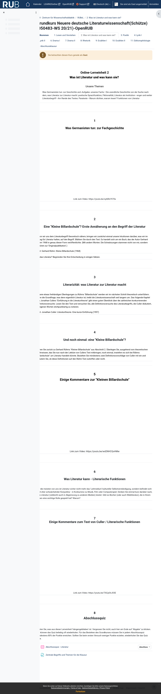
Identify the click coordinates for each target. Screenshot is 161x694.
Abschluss (142, 656)
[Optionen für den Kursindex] (36, 12)
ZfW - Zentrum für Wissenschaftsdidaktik (64, 17)
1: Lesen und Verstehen (73, 40)
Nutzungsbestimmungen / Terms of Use (66, 688)
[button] (102, 4)
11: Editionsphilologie (55, 51)
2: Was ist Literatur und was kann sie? (112, 17)
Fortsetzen (80, 691)
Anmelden (154, 4)
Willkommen (51, 40)
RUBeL (89, 17)
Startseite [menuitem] (27, 4)
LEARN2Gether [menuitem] (51, 4)
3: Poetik (134, 40)
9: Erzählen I (122, 45)
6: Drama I (76, 45)
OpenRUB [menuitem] (66, 4)
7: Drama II (92, 45)
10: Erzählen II (140, 45)
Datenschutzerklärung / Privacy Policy (96, 688)
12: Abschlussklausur (80, 51)
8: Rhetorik (107, 45)
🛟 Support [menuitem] (81, 4)
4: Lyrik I (49, 45)
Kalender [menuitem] (37, 4)
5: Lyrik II (62, 45)
